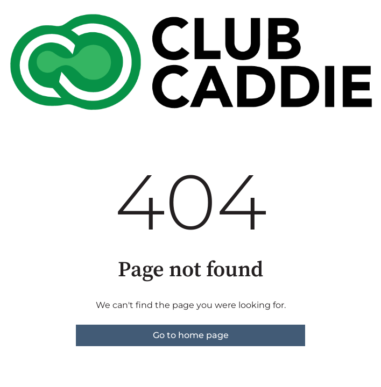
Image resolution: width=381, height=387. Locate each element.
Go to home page (191, 335)
